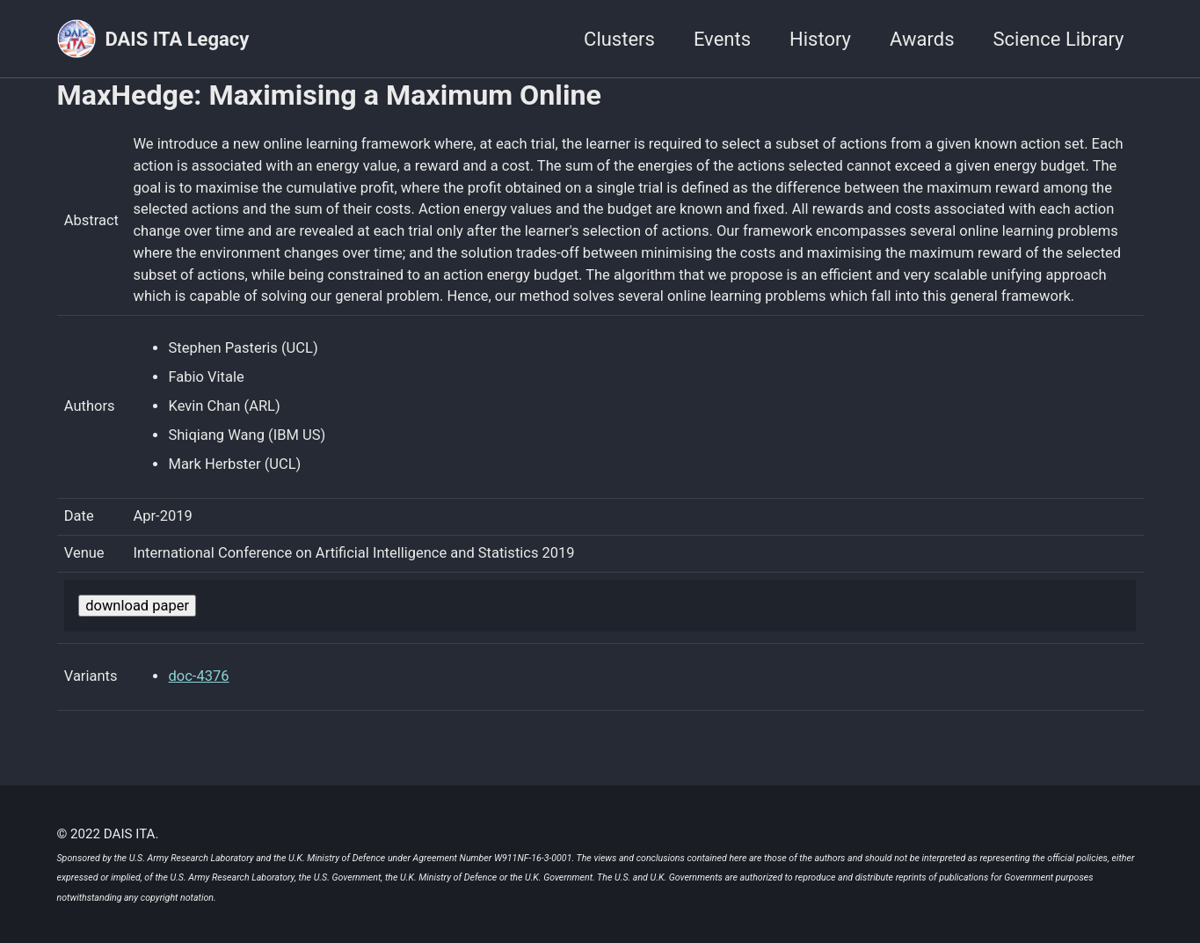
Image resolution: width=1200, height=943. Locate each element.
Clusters (619, 39)
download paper (137, 608)
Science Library (1058, 39)
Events (722, 39)
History (820, 39)
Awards (922, 39)
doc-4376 (198, 679)
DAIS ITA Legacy (177, 39)
